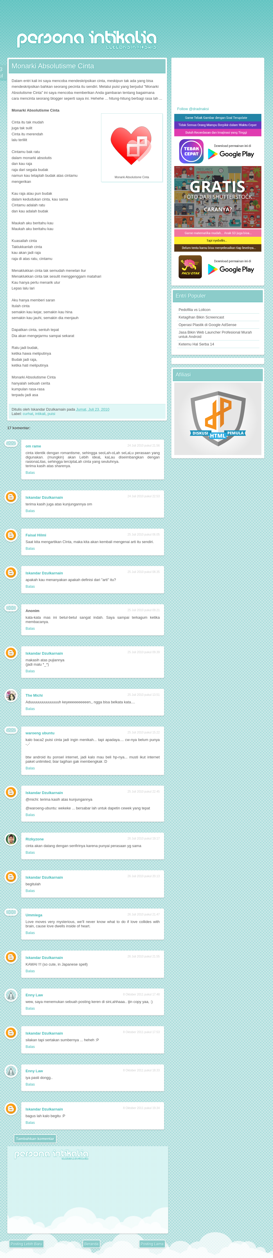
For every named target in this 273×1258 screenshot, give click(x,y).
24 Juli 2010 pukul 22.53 (143, 496)
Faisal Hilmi (36, 535)
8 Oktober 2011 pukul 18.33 (141, 1070)
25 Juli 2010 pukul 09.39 (143, 652)
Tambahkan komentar (35, 1139)
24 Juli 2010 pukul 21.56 (143, 445)
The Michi (34, 695)
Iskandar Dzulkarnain (44, 497)
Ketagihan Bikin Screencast (201, 317)
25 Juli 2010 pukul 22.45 (143, 791)
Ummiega (34, 915)
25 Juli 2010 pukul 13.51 (143, 694)
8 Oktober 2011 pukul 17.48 (141, 994)
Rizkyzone (35, 839)
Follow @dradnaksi (193, 109)
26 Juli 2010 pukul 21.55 (143, 956)
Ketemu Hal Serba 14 (196, 344)
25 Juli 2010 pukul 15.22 (143, 732)
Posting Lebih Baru (26, 1244)
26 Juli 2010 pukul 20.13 (143, 876)
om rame (33, 446)
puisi (51, 414)
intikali (40, 414)
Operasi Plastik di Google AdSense (207, 325)
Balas (30, 472)
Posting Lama (152, 1244)
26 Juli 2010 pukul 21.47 (143, 914)
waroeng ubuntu (40, 733)
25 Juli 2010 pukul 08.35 (143, 572)
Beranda (91, 1244)
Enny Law (34, 995)
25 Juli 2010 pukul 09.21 (143, 610)
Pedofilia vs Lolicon (195, 309)
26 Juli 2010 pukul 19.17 (143, 838)
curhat (28, 414)
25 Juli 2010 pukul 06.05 (143, 534)
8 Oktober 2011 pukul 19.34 (141, 1108)
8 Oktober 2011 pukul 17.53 (141, 1032)
